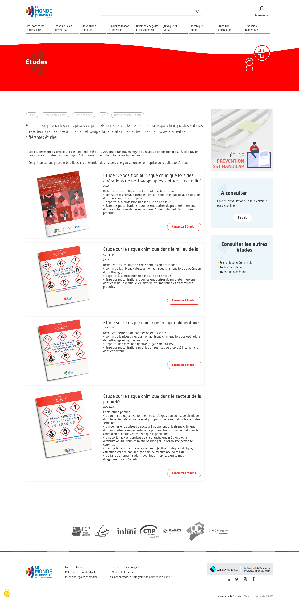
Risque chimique (83, 115)
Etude (32, 115)
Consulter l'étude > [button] (184, 226)
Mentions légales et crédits (81, 577)
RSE (222, 258)
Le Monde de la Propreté (122, 572)
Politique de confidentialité (80, 572)
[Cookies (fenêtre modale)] (6, 593)
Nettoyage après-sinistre (127, 115)
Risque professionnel (55, 115)
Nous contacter (74, 567)
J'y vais (242, 217)
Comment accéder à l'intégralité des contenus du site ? (140, 577)
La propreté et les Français (123, 567)
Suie (103, 115)
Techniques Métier (231, 267)
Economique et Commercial (236, 263)
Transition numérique (233, 272)
